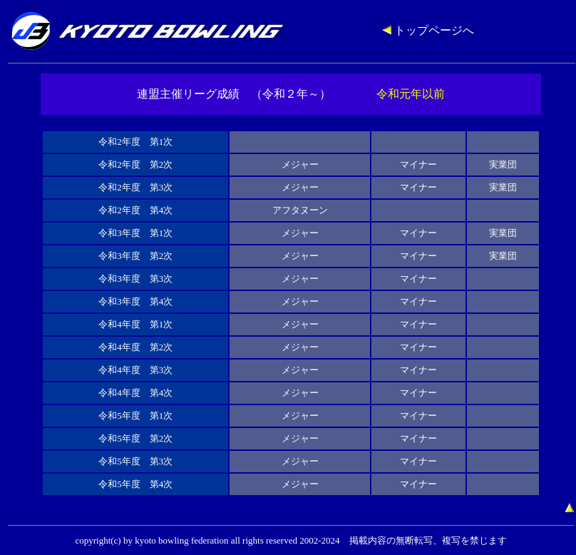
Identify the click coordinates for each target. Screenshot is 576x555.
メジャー (300, 164)
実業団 (503, 164)
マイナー (418, 164)
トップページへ (428, 30)
